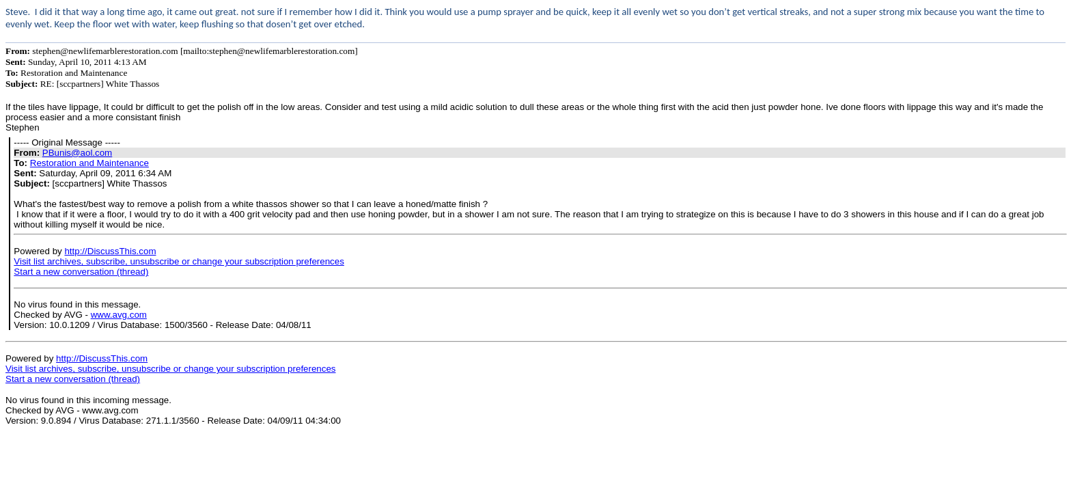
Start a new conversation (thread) (81, 271)
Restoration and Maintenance (89, 163)
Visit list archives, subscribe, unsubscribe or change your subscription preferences (179, 261)
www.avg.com (119, 315)
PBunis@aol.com (77, 153)
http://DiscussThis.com (110, 251)
